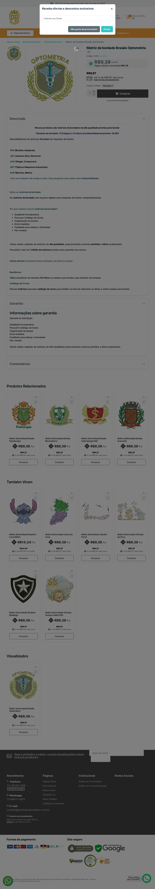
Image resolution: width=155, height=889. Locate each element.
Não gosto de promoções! (84, 29)
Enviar (107, 29)
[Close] (111, 8)
